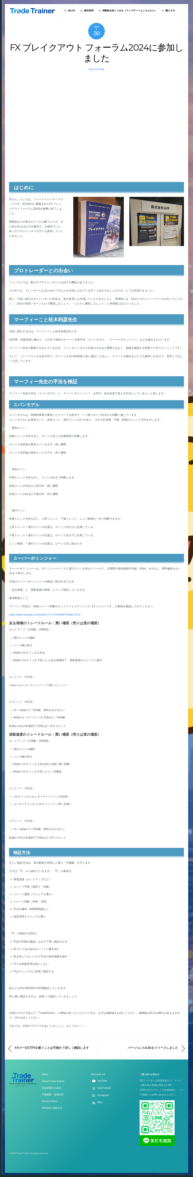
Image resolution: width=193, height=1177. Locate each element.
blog (91, 69)
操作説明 (86, 10)
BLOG (69, 10)
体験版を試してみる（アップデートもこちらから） (128, 10)
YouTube (99, 69)
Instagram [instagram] (100, 1095)
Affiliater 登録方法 (52, 1108)
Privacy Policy (50, 1101)
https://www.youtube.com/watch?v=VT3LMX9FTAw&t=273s (45, 614)
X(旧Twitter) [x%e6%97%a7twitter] (101, 1088)
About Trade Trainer (53, 1081)
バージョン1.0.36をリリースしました (153, 1048)
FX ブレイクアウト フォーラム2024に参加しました (96, 52)
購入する (168, 10)
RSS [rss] (96, 1102)
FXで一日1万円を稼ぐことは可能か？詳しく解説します (52, 1048)
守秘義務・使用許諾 (53, 1094)
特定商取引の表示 (51, 1088)
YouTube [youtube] (99, 1080)
